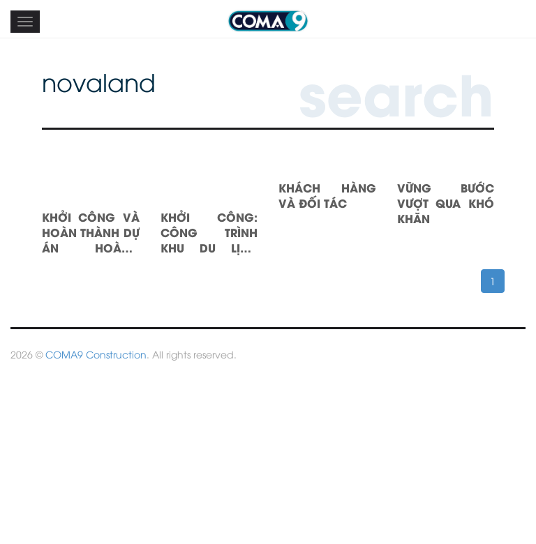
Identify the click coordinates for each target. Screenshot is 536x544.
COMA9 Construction (96, 354)
